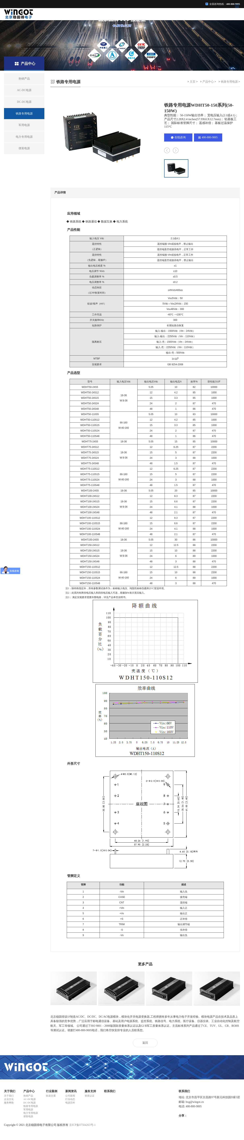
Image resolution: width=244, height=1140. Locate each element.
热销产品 (28, 1095)
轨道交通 (51, 1095)
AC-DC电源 (29, 1099)
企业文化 (9, 1099)
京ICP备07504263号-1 (82, 1124)
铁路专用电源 (229, 81)
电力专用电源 (30, 1113)
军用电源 (28, 1109)
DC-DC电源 (29, 1102)
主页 (192, 81)
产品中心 (208, 81)
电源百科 (70, 1102)
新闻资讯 (71, 1091)
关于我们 (9, 1091)
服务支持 (90, 1091)
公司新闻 (70, 1095)
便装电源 (28, 1116)
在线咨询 (178, 137)
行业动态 (70, 1099)
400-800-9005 (208, 137)
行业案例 (51, 1091)
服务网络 (9, 1102)
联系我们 (109, 1091)
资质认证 (89, 1095)
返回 (145, 1042)
